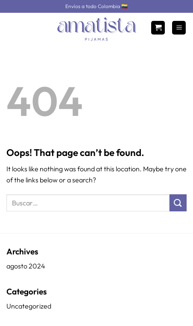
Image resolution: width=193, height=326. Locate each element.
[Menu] (179, 28)
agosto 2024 (25, 266)
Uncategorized (28, 306)
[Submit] (178, 202)
